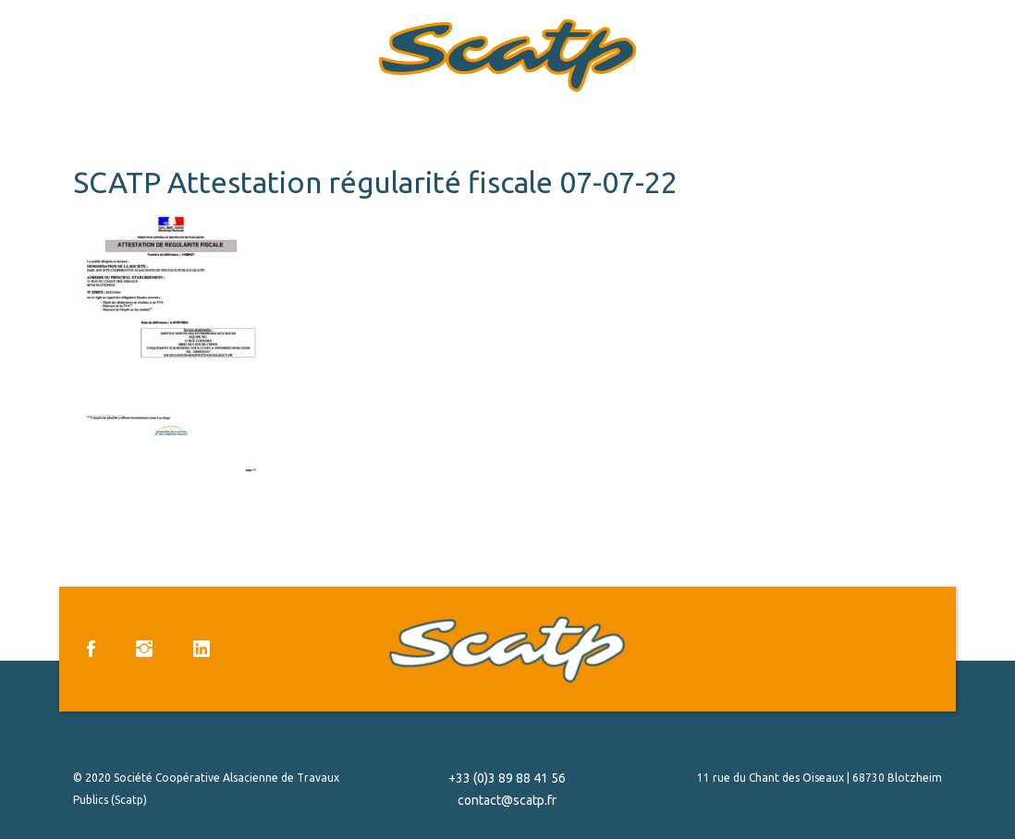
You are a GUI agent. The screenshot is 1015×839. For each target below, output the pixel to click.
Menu (979, 49)
